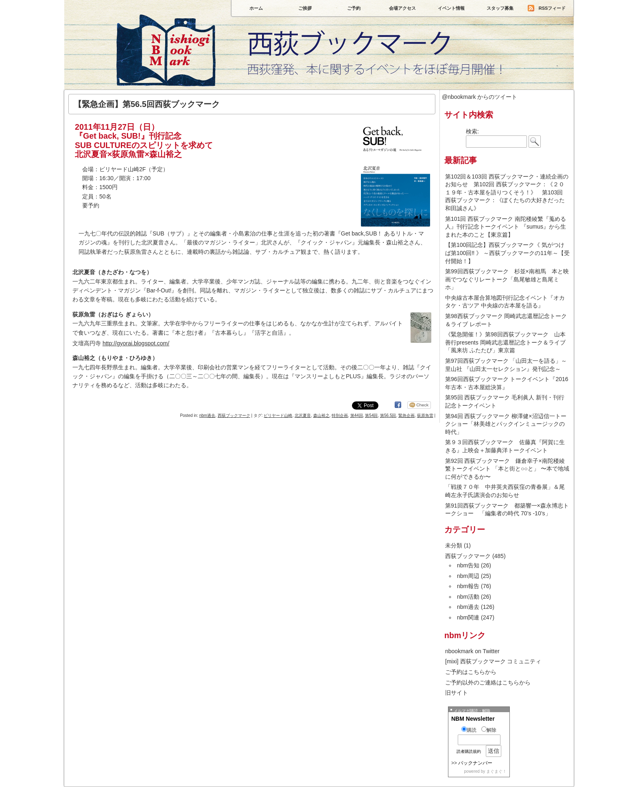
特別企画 (340, 415)
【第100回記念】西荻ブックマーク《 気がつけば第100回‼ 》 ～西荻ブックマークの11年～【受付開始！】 (507, 253)
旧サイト (456, 692)
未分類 (453, 545)
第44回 (356, 415)
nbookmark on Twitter (472, 651)
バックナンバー (475, 763)
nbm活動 (468, 596)
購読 (468, 730)
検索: (472, 131)
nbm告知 (468, 565)
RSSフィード (552, 8)
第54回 (371, 415)
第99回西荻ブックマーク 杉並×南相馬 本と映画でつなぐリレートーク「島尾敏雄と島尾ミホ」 (507, 279)
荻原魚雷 (425, 415)
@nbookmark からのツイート (479, 97)
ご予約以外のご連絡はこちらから (488, 682)
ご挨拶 (305, 8)
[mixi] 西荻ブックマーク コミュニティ (493, 661)
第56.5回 (388, 415)
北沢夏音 (303, 415)
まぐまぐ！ (496, 771)
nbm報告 (468, 586)
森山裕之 (321, 415)
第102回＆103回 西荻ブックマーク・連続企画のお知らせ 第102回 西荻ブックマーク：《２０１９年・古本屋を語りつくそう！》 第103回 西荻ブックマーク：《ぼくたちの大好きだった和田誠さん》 (506, 192)
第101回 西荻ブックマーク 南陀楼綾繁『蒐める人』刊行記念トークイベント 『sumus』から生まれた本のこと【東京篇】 (505, 227)
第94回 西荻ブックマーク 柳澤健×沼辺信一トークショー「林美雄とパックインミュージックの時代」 (505, 424)
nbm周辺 (468, 576)
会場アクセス (402, 8)
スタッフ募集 (500, 8)
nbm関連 (468, 617)
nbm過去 (207, 415)
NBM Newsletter (473, 718)
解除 (488, 730)
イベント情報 (451, 8)
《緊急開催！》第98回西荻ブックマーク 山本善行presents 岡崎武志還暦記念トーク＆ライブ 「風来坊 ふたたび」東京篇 (505, 342)
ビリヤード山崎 (278, 415)
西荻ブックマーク (319, 73)
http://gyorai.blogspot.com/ (136, 343)
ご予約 (354, 8)
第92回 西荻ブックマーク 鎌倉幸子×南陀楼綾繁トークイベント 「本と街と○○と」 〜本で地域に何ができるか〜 (507, 469)
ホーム (256, 8)
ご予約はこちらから (470, 672)
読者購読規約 (469, 751)
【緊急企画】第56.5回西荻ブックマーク (147, 104)
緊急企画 (406, 415)
